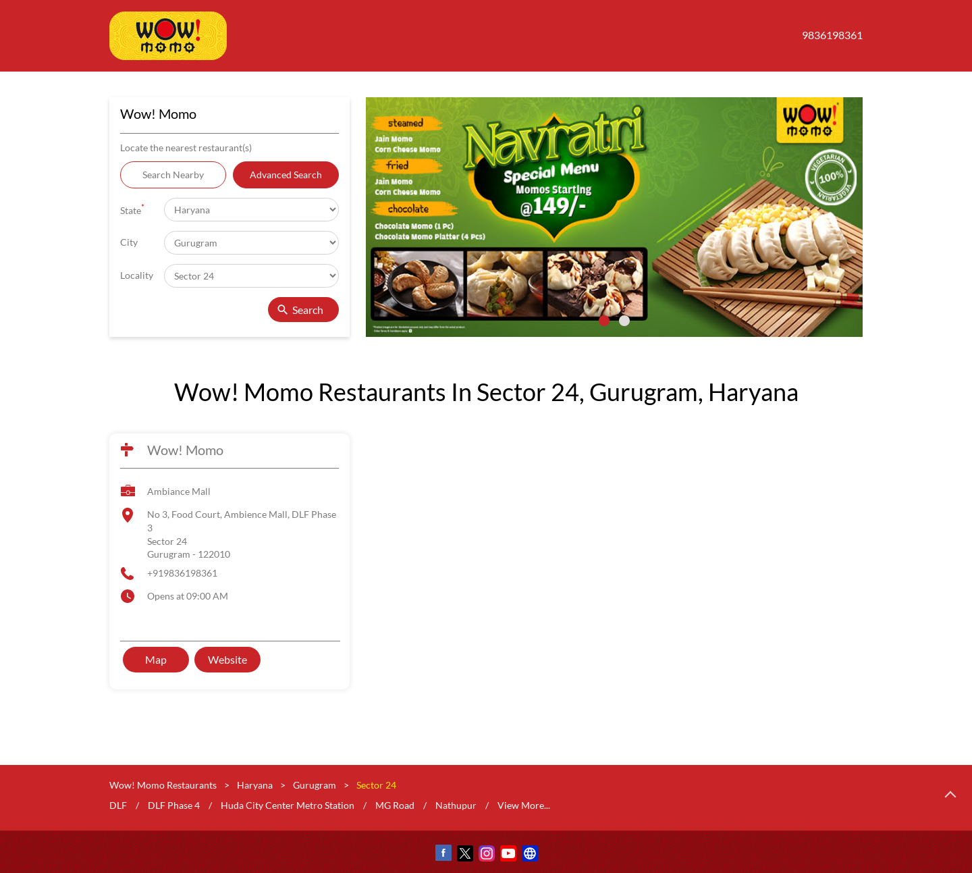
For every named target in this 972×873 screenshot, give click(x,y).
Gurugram (314, 785)
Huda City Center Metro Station (287, 805)
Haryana (255, 785)
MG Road (394, 805)
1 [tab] (604, 320)
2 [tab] (624, 320)
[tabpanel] (614, 217)
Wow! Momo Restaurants (164, 785)
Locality (136, 275)
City (129, 242)
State (132, 209)
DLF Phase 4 (174, 805)
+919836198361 (182, 573)
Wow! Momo (185, 450)
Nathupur (456, 805)
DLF (118, 805)
